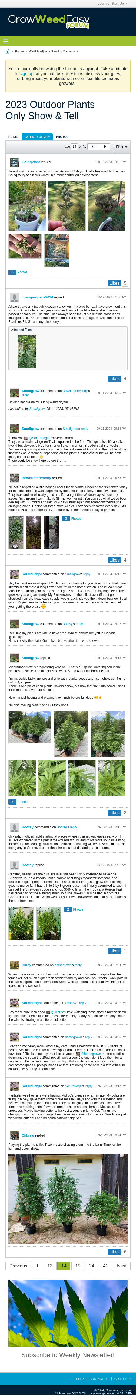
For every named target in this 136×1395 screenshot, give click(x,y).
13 (49, 1265)
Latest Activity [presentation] (37, 136)
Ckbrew (70, 1003)
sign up (26, 73)
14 (64, 1265)
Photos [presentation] (62, 136)
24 (91, 1265)
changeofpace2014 (37, 297)
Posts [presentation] (13, 136)
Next (122, 1265)
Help (80, 1378)
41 (105, 1265)
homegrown (62, 965)
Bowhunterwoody (75, 391)
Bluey (26, 965)
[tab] (13, 136)
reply (25, 395)
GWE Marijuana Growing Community (53, 51)
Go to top (122, 1378)
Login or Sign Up (112, 3)
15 (77, 1265)
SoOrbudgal (40, 438)
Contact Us (99, 1378)
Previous (18, 1265)
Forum (19, 51)
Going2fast (31, 162)
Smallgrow (30, 391)
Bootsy (68, 624)
